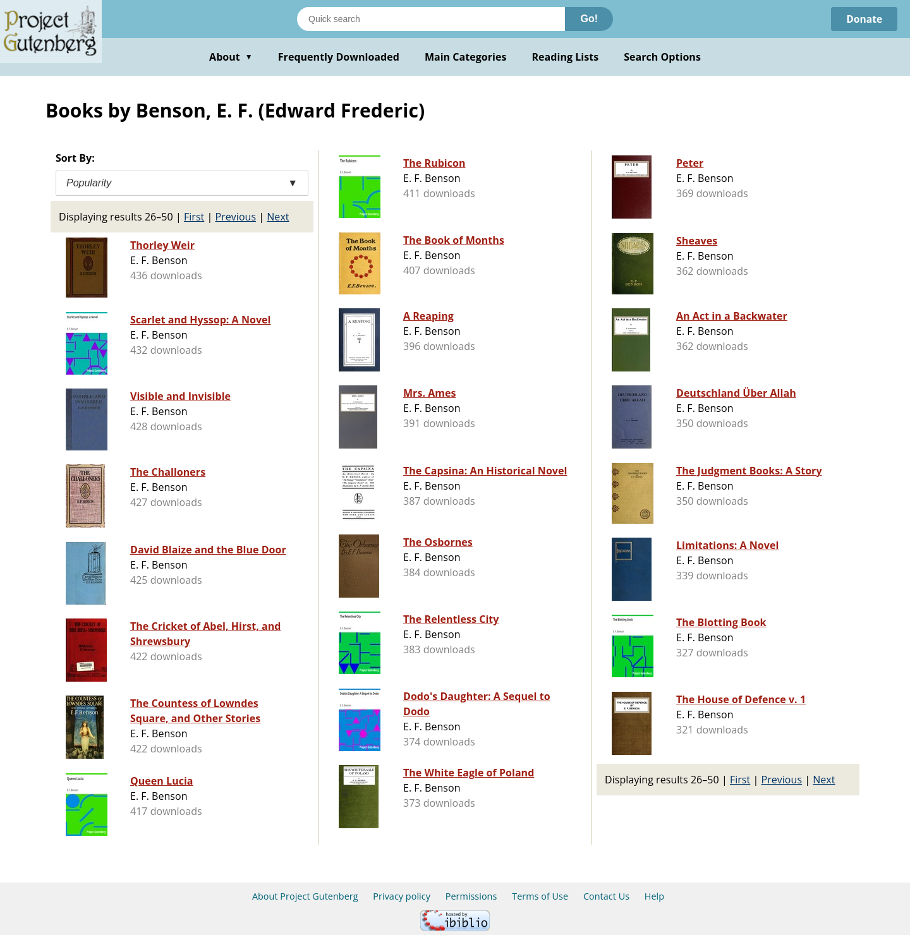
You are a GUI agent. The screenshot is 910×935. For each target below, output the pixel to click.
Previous (236, 217)
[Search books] (431, 19)
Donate (863, 19)
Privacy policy (401, 896)
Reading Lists (565, 57)
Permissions (471, 896)
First (194, 217)
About (231, 56)
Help (654, 896)
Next (278, 217)
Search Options (662, 57)
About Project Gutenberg (305, 896)
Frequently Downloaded (338, 57)
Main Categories (466, 57)
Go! (589, 18)
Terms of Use (540, 896)
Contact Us (606, 896)
